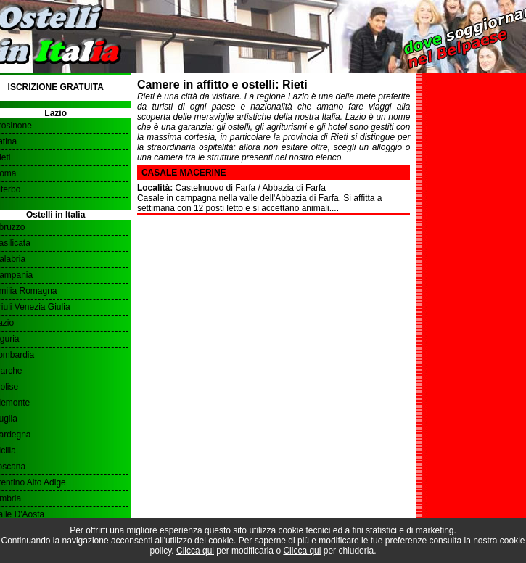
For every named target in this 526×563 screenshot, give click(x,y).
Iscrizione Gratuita (56, 87)
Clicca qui (195, 551)
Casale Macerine (183, 173)
